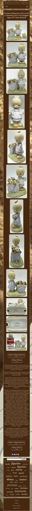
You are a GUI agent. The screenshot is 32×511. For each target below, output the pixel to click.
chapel (8, 467)
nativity (19, 469)
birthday (8, 488)
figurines (21, 466)
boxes (25, 470)
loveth (7, 464)
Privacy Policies (17, 505)
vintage (12, 494)
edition (9, 476)
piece (7, 494)
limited (23, 479)
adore (12, 470)
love (15, 472)
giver (20, 486)
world (10, 473)
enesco (21, 482)
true (11, 482)
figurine (16, 463)
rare (16, 475)
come (17, 494)
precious (12, 485)
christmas (24, 488)
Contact (17, 503)
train (24, 486)
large (17, 480)
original (16, 488)
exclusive (23, 476)
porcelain (10, 492)
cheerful (24, 494)
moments (20, 491)
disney (10, 479)
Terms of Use (16, 508)
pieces (16, 482)
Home (16, 500)
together (13, 467)
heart (8, 470)
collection (25, 464)
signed (21, 473)
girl (12, 488)
